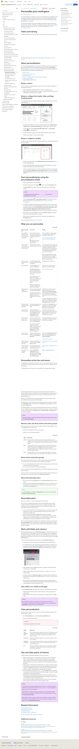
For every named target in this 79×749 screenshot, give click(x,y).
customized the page (52, 313)
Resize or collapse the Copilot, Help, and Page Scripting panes (35, 77)
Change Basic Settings (25, 710)
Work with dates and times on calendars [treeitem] (11, 49)
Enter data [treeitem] (6, 46)
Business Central (33, 8)
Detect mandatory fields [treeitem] (8, 51)
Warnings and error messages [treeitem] (9, 68)
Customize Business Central (34, 700)
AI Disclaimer (3, 745)
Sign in (76, 1)
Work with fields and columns (66, 20)
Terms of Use (41, 745)
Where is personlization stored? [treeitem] (10, 73)
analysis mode (40, 670)
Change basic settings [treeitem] (8, 59)
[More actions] (57, 8)
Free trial (75, 4)
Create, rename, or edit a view (29, 74)
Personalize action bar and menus (67, 17)
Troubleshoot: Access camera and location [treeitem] (10, 95)
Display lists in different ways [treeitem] (10, 83)
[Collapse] (17, 8)
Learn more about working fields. (48, 269)
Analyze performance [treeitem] (7, 67)
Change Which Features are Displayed (28, 712)
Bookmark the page (27, 75)
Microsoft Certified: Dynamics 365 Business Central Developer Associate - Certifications (36, 730)
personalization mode (32, 68)
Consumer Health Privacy (32, 745)
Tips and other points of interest (66, 23)
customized (24, 604)
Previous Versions (10, 745)
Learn (22, 8)
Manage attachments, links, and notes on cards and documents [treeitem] (11, 57)
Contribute (20, 745)
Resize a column (26, 72)
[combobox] (9, 11)
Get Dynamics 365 (69, 4)
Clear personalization (64, 21)
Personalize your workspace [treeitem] (10, 72)
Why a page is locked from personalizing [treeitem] (9, 76)
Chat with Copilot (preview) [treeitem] (8, 32)
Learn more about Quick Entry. (47, 339)
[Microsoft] (2, 1)
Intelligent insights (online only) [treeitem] (9, 97)
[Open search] (74, 2)
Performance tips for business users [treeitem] (10, 65)
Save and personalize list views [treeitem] (10, 78)
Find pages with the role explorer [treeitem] (9, 44)
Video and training (64, 10)
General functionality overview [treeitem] (9, 29)
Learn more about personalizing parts (48, 239)
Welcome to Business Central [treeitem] (7, 14)
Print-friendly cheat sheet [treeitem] (8, 31)
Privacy (24, 745)
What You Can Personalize (36, 220)
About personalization (65, 11)
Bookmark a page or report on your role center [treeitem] (11, 81)
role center (28, 21)
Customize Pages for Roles (28, 694)
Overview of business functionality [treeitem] (9, 19)
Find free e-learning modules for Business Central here (31, 714)
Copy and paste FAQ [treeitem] (7, 47)
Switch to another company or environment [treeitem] (9, 61)
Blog (15, 745)
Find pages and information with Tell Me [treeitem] (11, 34)
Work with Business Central (26, 709)
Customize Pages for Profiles (26, 707)
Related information (64, 24)
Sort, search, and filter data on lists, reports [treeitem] (10, 40)
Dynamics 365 (26, 8)
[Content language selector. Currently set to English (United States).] (6, 743)
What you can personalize (65, 15)
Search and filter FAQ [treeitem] (7, 42)
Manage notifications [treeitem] (7, 63)
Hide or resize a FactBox (27, 78)
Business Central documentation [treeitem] (7, 13)
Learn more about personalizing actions (49, 237)
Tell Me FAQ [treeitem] (6, 36)
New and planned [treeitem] (5, 16)
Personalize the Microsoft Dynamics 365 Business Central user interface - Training (35, 724)
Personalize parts (64, 18)
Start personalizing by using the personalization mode (66, 14)
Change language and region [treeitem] (9, 52)
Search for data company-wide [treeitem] (9, 37)
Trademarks (47, 745)
